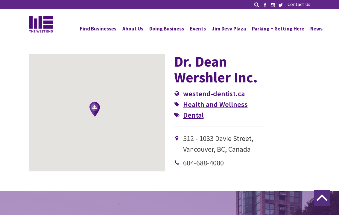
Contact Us (299, 4)
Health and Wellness (215, 104)
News (316, 28)
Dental (193, 115)
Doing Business (166, 28)
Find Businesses (98, 28)
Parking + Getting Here (278, 28)
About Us (132, 28)
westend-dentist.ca (214, 93)
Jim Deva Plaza (229, 28)
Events (198, 28)
